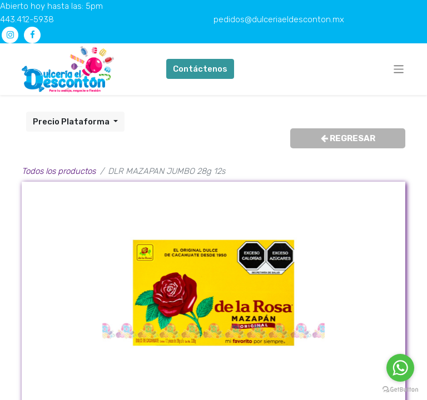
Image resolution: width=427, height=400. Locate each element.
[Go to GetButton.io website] (400, 389)
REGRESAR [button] (348, 138)
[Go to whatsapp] (400, 368)
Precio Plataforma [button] (72, 122)
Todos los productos (59, 171)
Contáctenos (200, 69)
